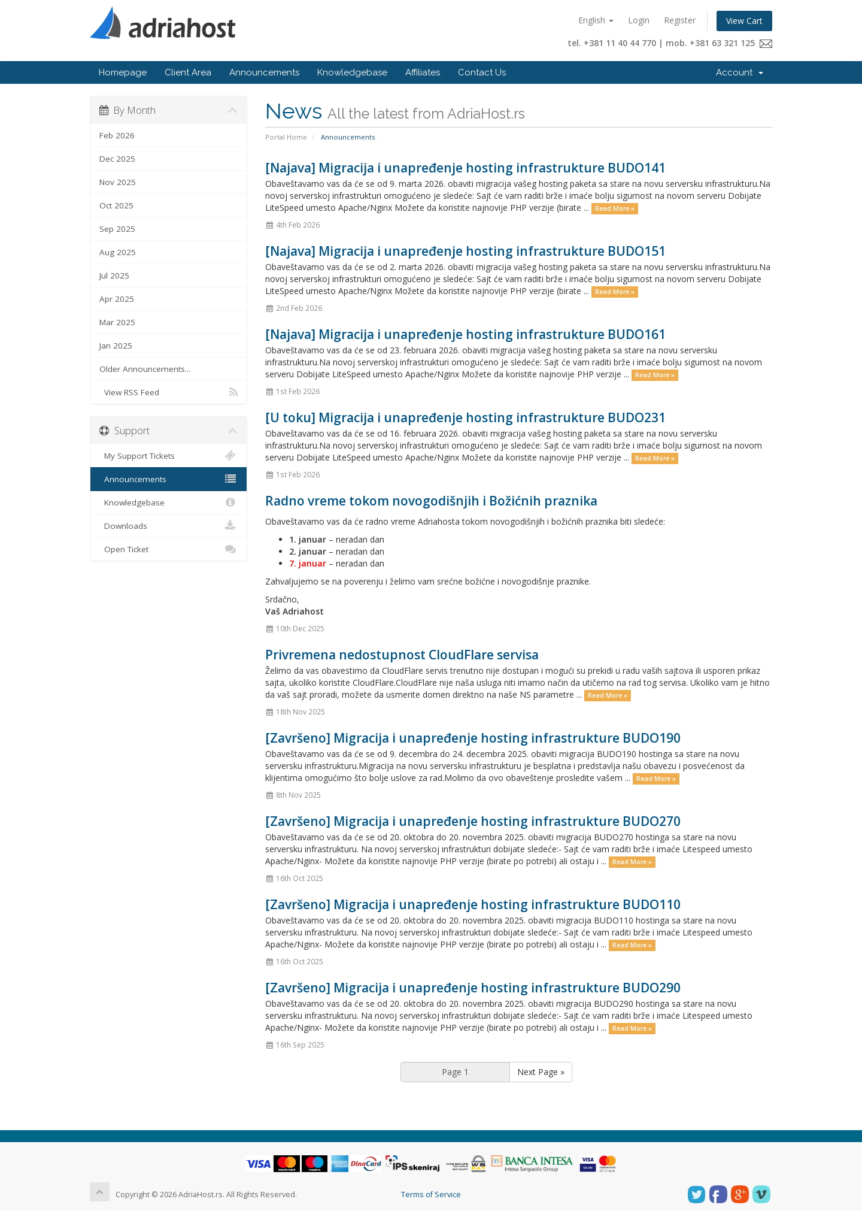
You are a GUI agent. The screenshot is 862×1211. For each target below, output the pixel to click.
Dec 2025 (117, 158)
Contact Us (482, 72)
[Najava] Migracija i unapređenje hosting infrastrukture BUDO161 (465, 334)
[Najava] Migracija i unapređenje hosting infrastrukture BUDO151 (465, 251)
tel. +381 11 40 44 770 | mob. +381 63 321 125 (669, 43)
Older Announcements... (144, 369)
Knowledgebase (352, 72)
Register (680, 20)
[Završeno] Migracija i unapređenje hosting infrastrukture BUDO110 (473, 904)
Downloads (168, 526)
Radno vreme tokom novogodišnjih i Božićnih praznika (431, 500)
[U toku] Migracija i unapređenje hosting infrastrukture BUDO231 (465, 417)
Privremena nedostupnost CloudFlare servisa (402, 654)
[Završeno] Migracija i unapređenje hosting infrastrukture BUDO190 (473, 737)
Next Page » (540, 1071)
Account (739, 72)
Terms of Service (431, 1194)
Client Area (188, 72)
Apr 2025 (116, 298)
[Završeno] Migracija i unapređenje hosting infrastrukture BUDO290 (473, 987)
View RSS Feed (168, 392)
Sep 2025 (117, 228)
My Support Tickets (168, 456)
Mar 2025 (117, 322)
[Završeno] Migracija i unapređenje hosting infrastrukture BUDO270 (473, 821)
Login (638, 20)
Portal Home (286, 136)
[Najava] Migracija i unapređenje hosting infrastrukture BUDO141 (465, 167)
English (596, 20)
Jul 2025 (114, 275)
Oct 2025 (116, 205)
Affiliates (422, 72)
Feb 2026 (117, 135)
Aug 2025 (117, 252)
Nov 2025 (117, 182)
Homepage (123, 72)
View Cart (744, 20)
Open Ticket (168, 549)
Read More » (615, 208)
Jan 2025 (115, 345)
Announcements (264, 72)
